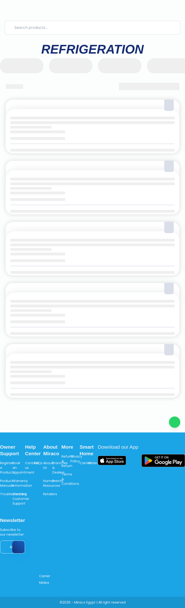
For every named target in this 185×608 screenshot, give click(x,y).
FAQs (38, 463)
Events (57, 481)
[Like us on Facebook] (56, 576)
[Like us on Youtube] (74, 576)
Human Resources (51, 483)
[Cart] (176, 11)
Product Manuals (7, 483)
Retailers (50, 494)
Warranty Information (22, 483)
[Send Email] (18, 547)
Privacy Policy (76, 458)
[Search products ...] (92, 28)
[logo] (41, 11)
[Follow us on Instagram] (65, 576)
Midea (94, 463)
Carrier (85, 463)
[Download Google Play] (163, 460)
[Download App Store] (112, 460)
